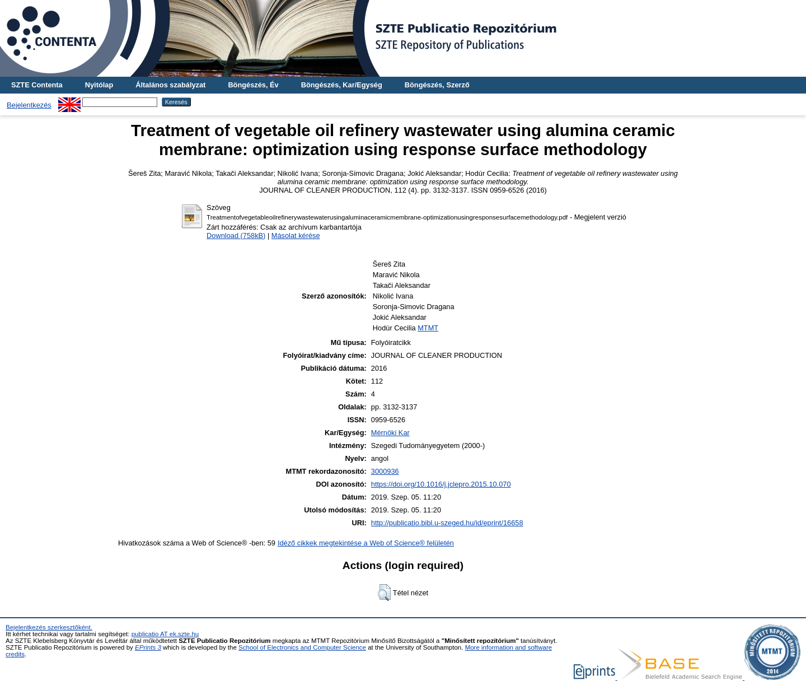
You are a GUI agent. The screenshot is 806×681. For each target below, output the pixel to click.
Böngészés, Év (253, 85)
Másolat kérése (295, 235)
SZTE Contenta (37, 85)
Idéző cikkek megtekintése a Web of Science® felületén (366, 543)
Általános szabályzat (170, 85)
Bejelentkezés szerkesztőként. (49, 627)
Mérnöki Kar (390, 432)
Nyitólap (99, 85)
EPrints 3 (148, 647)
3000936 (385, 471)
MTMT (428, 328)
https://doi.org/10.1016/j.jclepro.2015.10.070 (441, 484)
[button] (384, 592)
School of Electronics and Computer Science (302, 647)
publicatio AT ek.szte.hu (165, 634)
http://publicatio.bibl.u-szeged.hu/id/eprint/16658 (447, 523)
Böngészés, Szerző (437, 85)
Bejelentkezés (29, 105)
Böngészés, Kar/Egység (341, 85)
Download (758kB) (236, 235)
